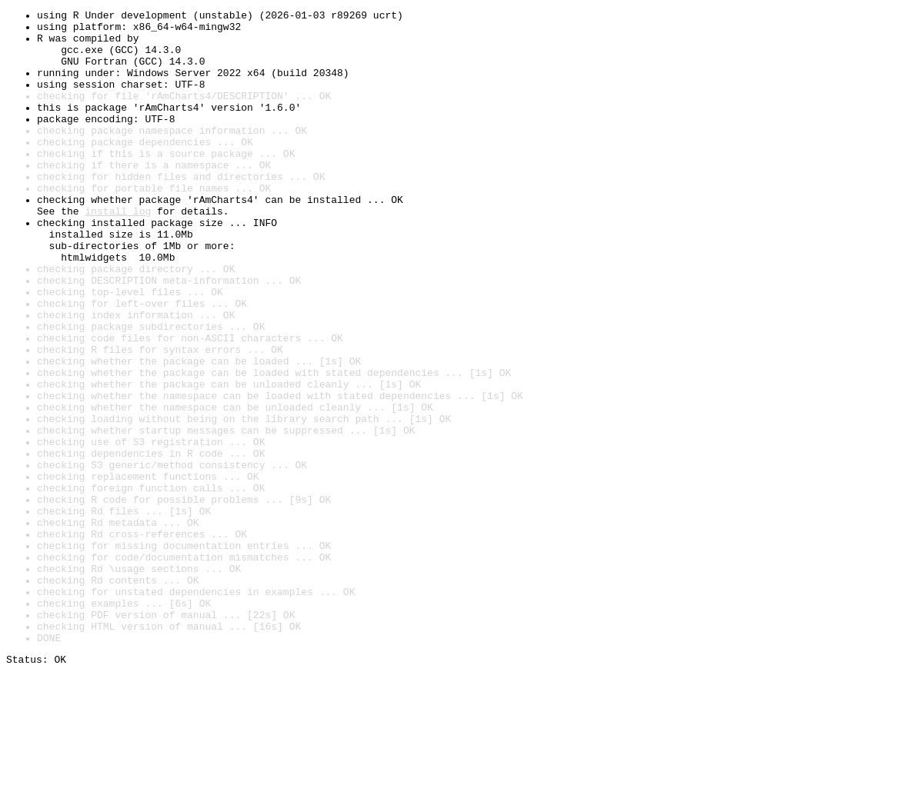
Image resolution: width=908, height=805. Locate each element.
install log (118, 252)
